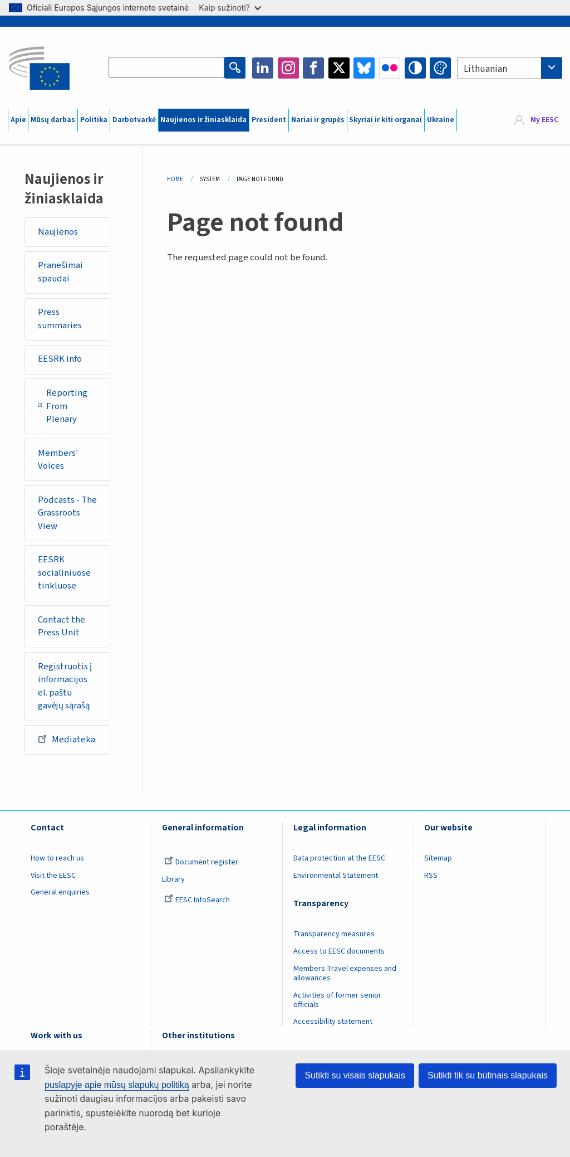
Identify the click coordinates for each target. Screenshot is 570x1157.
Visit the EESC (53, 875)
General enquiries (60, 892)
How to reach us (57, 858)
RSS (431, 875)
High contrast (415, 68)
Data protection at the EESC (339, 858)
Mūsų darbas (53, 119)
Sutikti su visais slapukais (354, 1075)
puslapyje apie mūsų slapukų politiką (117, 1085)
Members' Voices (58, 459)
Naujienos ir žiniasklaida (203, 119)
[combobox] (510, 68)
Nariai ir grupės (318, 119)
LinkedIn (262, 68)
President (269, 119)
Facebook (313, 68)
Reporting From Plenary (63, 406)
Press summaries (60, 318)
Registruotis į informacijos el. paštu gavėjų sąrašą (65, 686)
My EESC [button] (544, 119)
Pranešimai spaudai (60, 272)
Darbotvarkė (134, 119)
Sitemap (438, 858)
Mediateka (66, 739)
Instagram (288, 68)
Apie (18, 119)
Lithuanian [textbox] (485, 69)
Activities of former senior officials (337, 1000)
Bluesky (364, 68)
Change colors (440, 68)
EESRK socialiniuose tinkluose (64, 572)
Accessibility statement (332, 1021)
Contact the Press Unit (61, 626)
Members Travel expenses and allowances (344, 973)
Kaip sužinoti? (230, 7)
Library (173, 879)
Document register (201, 862)
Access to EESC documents (339, 951)
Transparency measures (334, 934)
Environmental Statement (335, 875)
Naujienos (58, 232)
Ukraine (440, 119)
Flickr (389, 68)
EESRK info (60, 359)
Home (175, 179)
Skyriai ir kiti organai (385, 119)
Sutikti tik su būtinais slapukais (488, 1075)
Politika (93, 119)
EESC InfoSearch (197, 900)
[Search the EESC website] (166, 68)
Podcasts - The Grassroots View (67, 513)
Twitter (339, 68)
